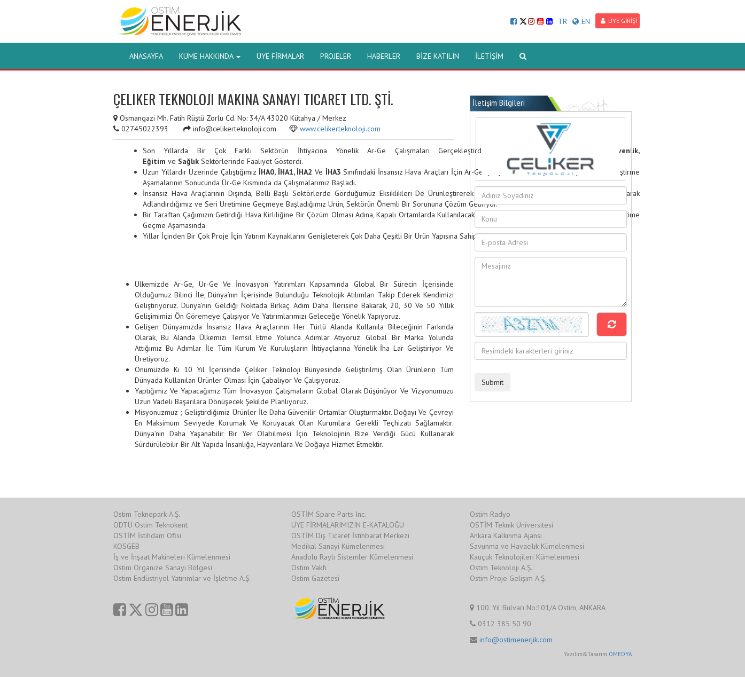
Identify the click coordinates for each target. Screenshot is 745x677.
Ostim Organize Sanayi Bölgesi (162, 567)
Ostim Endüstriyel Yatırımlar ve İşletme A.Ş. (182, 578)
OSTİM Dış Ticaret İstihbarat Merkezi (350, 535)
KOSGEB (126, 546)
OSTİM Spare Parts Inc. (328, 514)
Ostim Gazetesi (315, 578)
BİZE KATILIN (437, 56)
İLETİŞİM (489, 56)
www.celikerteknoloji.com (340, 128)
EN (581, 21)
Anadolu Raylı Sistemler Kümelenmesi (352, 557)
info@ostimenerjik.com (516, 639)
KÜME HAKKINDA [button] (209, 56)
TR (562, 21)
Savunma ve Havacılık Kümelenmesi (527, 546)
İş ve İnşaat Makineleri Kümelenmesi (171, 557)
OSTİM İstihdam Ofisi (147, 535)
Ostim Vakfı (309, 567)
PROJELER (335, 56)
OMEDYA (620, 654)
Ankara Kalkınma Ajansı (506, 535)
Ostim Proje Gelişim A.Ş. (508, 578)
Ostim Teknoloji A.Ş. (501, 567)
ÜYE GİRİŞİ (619, 21)
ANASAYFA (146, 56)
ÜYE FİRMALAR (280, 56)
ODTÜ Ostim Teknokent (150, 525)
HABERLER (383, 56)
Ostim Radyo (490, 514)
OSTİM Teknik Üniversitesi (511, 525)
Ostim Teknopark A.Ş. (146, 514)
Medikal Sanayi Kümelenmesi (338, 546)
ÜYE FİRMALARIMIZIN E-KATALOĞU (347, 525)
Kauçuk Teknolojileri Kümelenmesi (524, 557)
